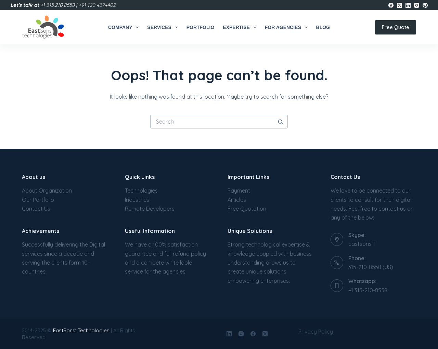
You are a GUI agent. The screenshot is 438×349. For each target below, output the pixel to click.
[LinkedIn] (408, 5)
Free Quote (395, 27)
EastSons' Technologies (81, 330)
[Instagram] (416, 5)
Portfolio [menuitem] (200, 27)
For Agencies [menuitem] (287, 27)
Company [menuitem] (124, 27)
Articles (237, 199)
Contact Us (36, 208)
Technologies (141, 190)
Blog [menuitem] (323, 27)
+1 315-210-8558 (367, 290)
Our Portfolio (38, 199)
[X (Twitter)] (399, 5)
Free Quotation (247, 208)
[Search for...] (212, 121)
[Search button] (280, 121)
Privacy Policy (315, 331)
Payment (239, 190)
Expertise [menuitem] (241, 27)
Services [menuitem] (163, 27)
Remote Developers (150, 208)
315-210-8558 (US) (370, 267)
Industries (137, 199)
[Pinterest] (425, 5)
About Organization (47, 190)
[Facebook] (391, 5)
